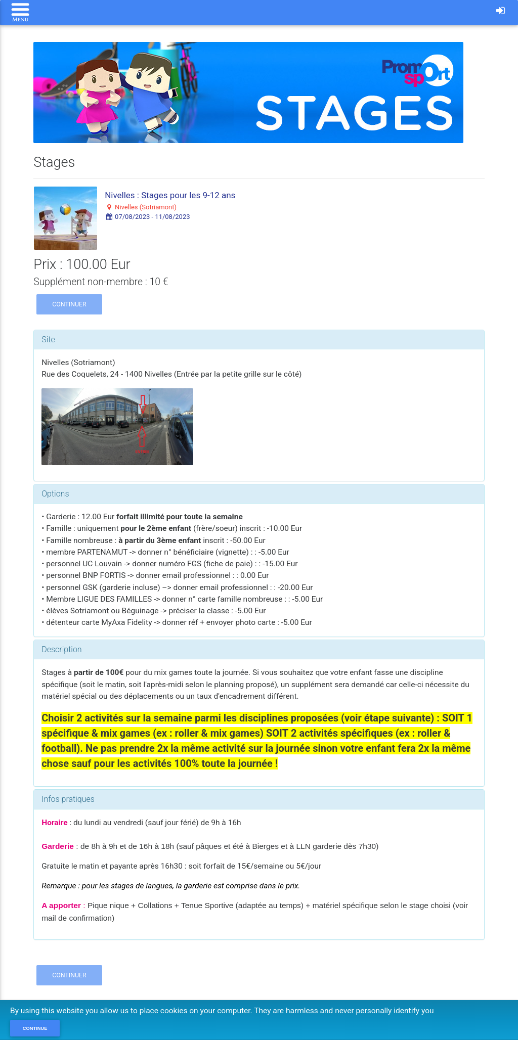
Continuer (69, 304)
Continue (35, 1028)
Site (48, 339)
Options (55, 494)
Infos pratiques (68, 799)
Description (61, 649)
